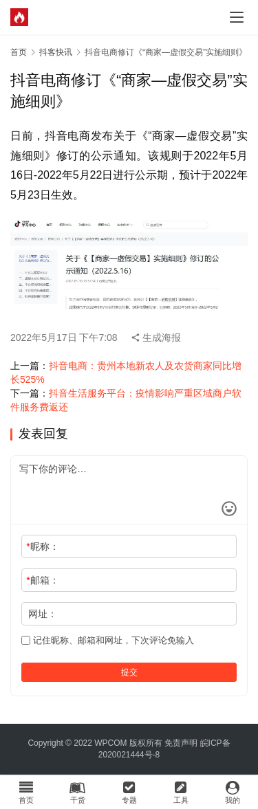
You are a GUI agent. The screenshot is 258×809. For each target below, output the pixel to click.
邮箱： (42, 580)
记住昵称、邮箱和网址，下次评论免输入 (107, 640)
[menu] (236, 17)
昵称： (42, 546)
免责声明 (180, 743)
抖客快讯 (55, 52)
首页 (18, 52)
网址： (42, 613)
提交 (129, 672)
